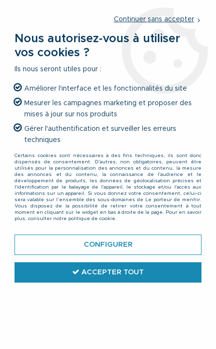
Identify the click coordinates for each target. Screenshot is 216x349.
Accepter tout (108, 272)
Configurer (108, 244)
